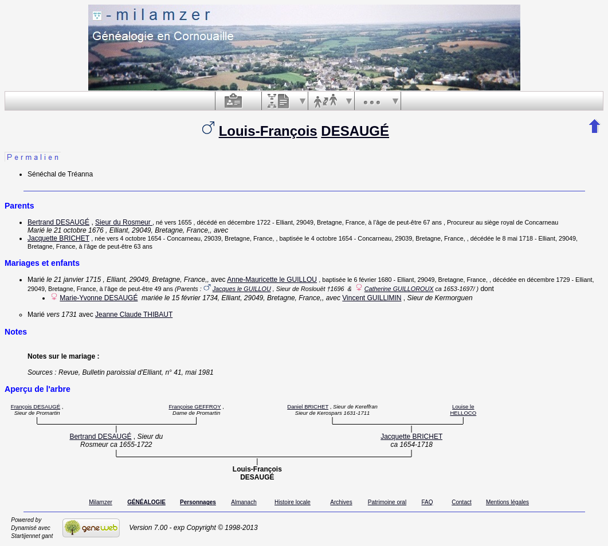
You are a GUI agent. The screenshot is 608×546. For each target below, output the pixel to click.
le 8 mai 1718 (514, 238)
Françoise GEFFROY (194, 406)
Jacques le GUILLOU (242, 288)
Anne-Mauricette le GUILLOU (272, 280)
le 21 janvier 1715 (73, 280)
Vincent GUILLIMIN (371, 298)
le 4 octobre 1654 (328, 238)
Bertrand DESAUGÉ (58, 222)
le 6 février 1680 (369, 279)
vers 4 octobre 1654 (134, 238)
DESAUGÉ (355, 131)
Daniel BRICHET (307, 406)
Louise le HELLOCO (463, 409)
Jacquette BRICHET (58, 238)
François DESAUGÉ (35, 406)
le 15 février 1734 (191, 298)
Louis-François (268, 131)
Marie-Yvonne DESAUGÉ (99, 298)
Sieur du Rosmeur (123, 222)
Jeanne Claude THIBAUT (133, 315)
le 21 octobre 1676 (74, 230)
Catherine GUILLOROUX (399, 288)
